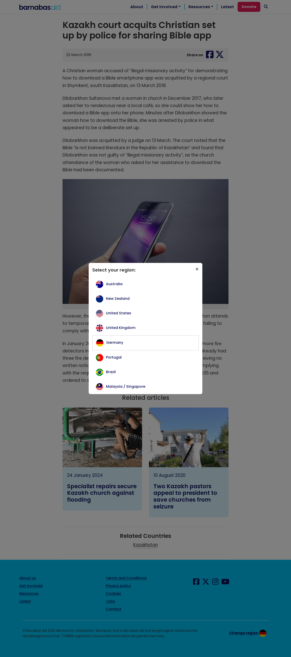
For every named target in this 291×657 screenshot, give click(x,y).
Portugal (114, 357)
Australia (114, 284)
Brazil (111, 372)
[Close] (197, 269)
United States (118, 313)
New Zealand (118, 298)
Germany (114, 342)
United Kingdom (120, 327)
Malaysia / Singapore (125, 386)
